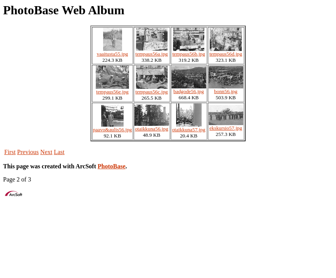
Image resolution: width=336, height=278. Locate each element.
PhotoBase (112, 166)
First (9, 152)
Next (46, 152)
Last (59, 152)
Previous (28, 152)
